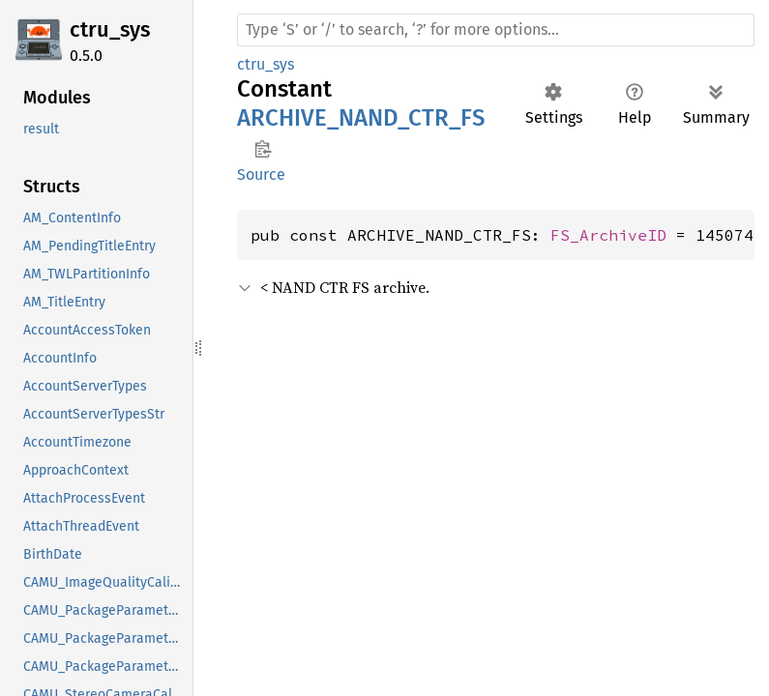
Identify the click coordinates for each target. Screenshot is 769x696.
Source (261, 174)
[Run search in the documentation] (495, 30)
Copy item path (263, 148)
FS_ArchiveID (608, 235)
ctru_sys (110, 29)
